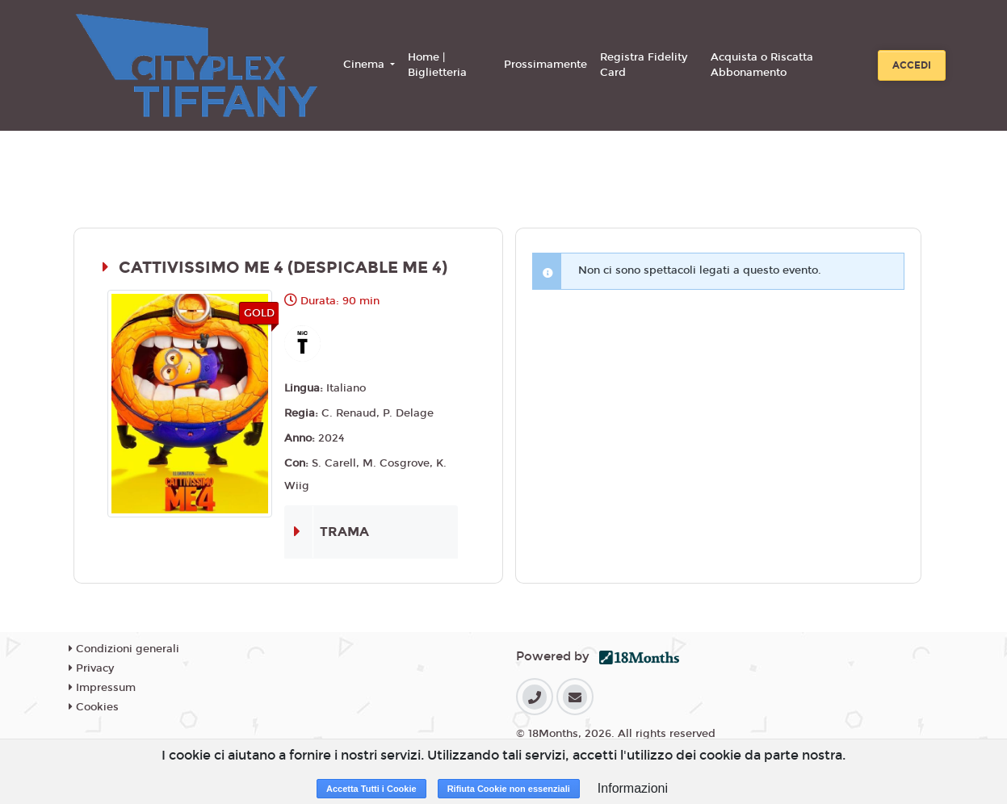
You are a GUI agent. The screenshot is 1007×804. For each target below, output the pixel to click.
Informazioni (633, 788)
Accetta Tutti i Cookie (371, 789)
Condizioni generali (124, 649)
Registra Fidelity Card (643, 65)
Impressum (102, 687)
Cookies (94, 707)
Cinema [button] (365, 64)
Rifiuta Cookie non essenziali (508, 789)
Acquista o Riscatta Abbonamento (762, 65)
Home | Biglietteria (437, 65)
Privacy (91, 668)
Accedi (911, 65)
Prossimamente (545, 64)
